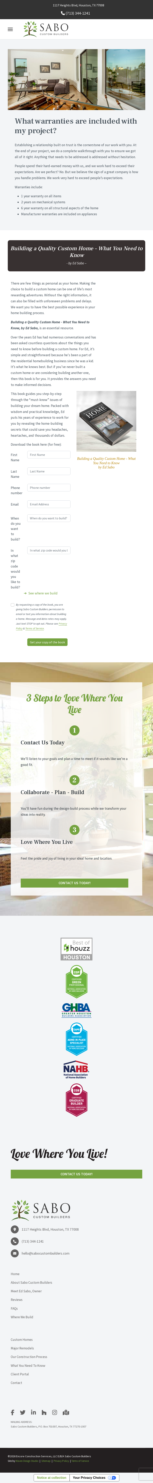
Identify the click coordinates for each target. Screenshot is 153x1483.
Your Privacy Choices (89, 1477)
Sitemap (46, 1461)
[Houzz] (47, 1413)
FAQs (14, 1308)
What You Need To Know (28, 1365)
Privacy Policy (61, 1461)
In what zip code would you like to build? (15, 568)
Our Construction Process (29, 1357)
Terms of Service (34, 628)
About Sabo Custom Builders (31, 1282)
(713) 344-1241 (78, 13)
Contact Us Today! (75, 883)
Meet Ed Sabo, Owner (26, 1291)
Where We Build (22, 1317)
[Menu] (10, 29)
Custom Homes (22, 1339)
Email (15, 504)
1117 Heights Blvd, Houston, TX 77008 (78, 5)
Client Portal (20, 1374)
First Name (15, 457)
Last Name (15, 474)
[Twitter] (25, 1413)
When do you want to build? (16, 529)
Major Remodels (22, 1348)
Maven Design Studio (27, 1461)
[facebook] (15, 1413)
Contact (16, 1383)
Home (15, 1274)
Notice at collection (51, 1477)
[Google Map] (66, 1413)
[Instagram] (57, 1413)
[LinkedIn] (36, 1413)
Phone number (16, 490)
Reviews (17, 1300)
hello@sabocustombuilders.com (46, 1253)
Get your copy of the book (47, 642)
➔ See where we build (41, 593)
